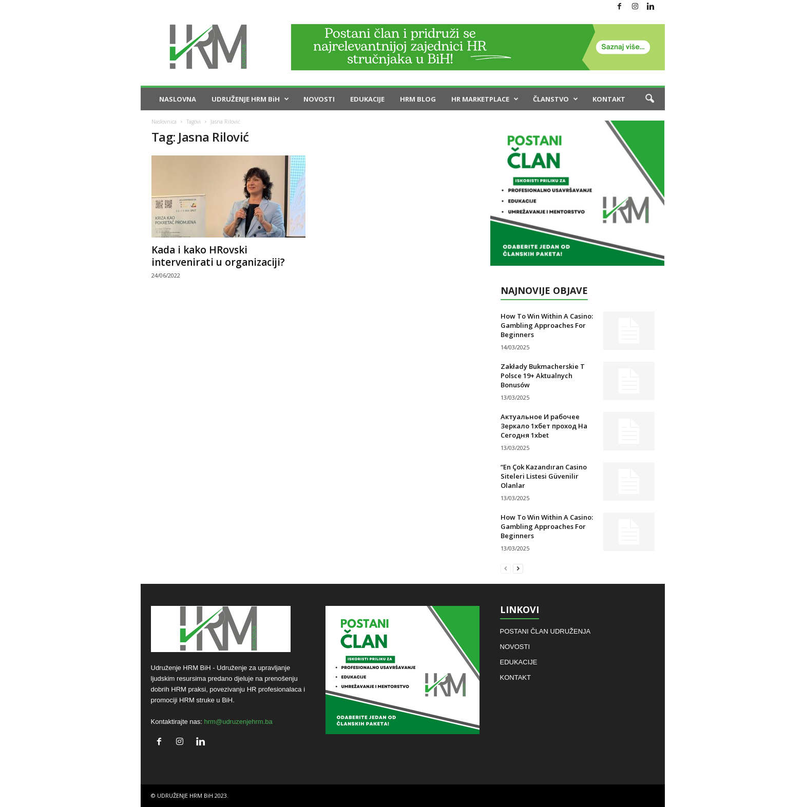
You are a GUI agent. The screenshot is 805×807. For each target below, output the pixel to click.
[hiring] (577, 193)
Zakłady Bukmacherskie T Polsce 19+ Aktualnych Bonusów (543, 375)
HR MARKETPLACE (485, 99)
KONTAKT (608, 99)
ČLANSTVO (555, 99)
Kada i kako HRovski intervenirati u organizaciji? (218, 256)
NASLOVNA (177, 99)
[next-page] (518, 568)
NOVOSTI (319, 99)
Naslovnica (164, 121)
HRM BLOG (418, 99)
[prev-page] (506, 568)
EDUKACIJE (367, 99)
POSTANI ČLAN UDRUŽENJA (545, 631)
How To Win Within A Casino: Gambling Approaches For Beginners (547, 325)
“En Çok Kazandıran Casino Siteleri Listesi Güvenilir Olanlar (544, 476)
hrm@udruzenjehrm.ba (238, 721)
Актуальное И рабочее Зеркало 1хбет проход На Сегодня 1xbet (544, 426)
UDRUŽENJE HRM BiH (250, 99)
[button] (649, 99)
